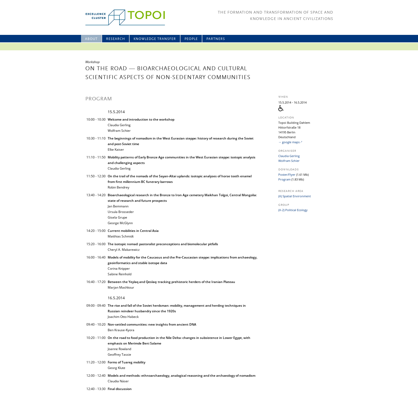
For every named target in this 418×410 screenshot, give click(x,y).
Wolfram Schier (289, 161)
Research (115, 39)
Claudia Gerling (289, 156)
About (91, 39)
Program (284, 179)
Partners (215, 39)
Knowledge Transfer (155, 39)
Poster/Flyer (286, 175)
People (191, 39)
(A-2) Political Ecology (293, 210)
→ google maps (289, 142)
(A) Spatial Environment (294, 196)
